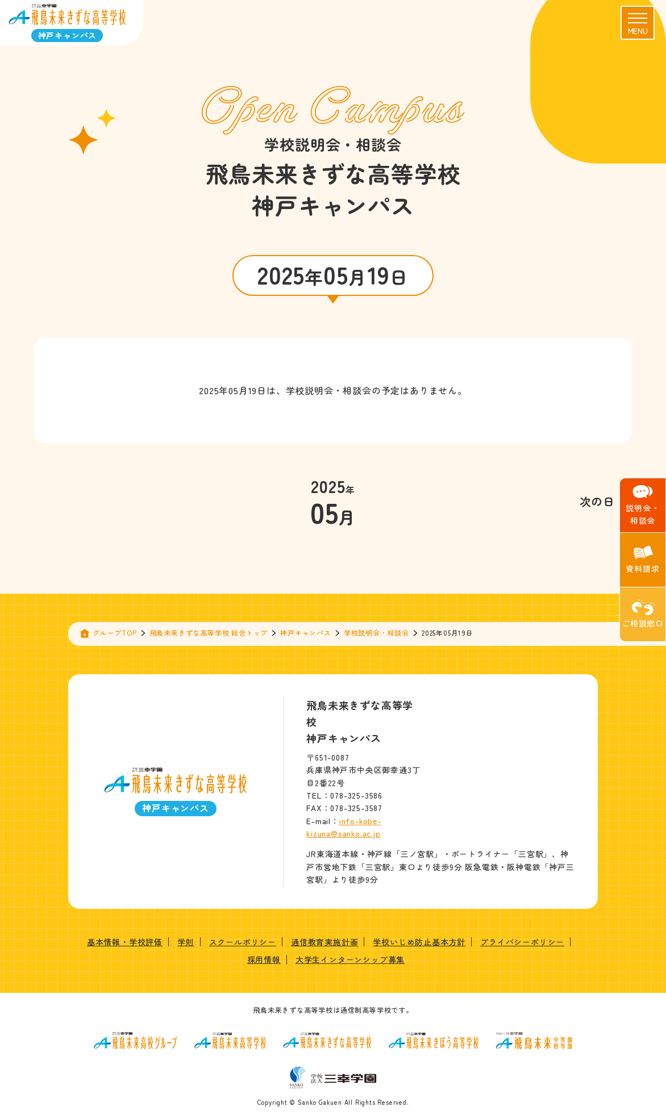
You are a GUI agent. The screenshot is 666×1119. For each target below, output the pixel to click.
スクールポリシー (242, 941)
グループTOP (115, 632)
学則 (185, 941)
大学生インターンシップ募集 (350, 959)
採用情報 (264, 959)
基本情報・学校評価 (125, 941)
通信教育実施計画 (324, 941)
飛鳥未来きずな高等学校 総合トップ (208, 632)
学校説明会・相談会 (376, 632)
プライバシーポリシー (522, 941)
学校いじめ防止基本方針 (419, 941)
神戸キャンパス (305, 632)
